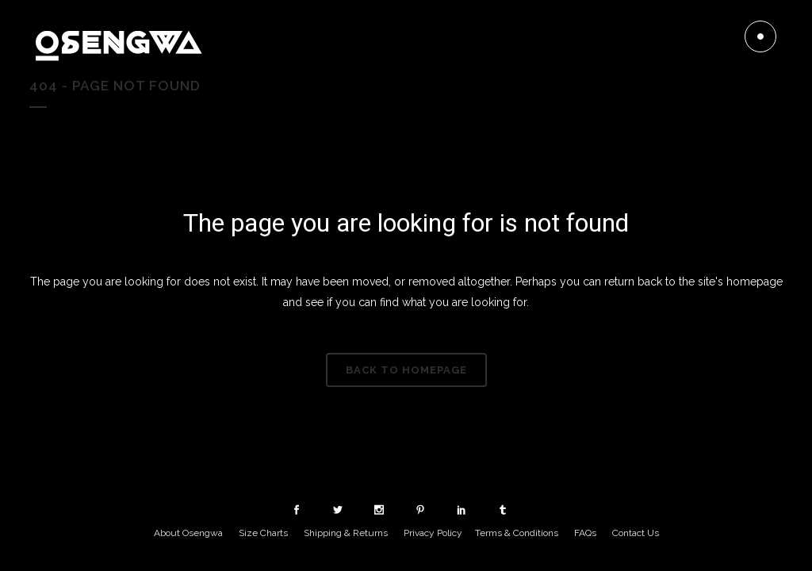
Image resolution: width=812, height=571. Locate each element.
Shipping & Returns (346, 532)
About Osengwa (188, 532)
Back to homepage (406, 370)
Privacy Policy (433, 532)
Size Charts (263, 532)
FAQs (585, 532)
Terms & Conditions (516, 532)
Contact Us (635, 532)
